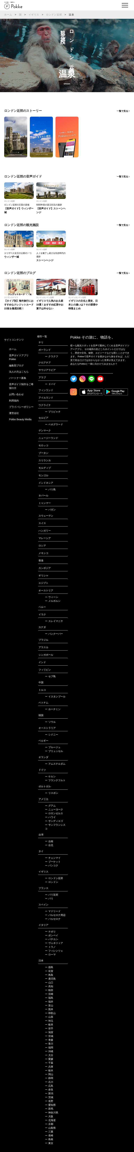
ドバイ (50, 384)
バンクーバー (54, 633)
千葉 (49, 1062)
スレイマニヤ (54, 621)
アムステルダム (55, 763)
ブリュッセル (54, 751)
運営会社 (14, 413)
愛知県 (50, 1104)
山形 (49, 1017)
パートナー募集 (17, 378)
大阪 (49, 1116)
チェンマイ (53, 857)
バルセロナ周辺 (55, 915)
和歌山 (50, 1013)
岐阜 (49, 1024)
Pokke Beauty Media (20, 419)
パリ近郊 (51, 894)
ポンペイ (51, 935)
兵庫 (49, 1066)
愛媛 (49, 1059)
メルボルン (53, 600)
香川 (49, 1043)
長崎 (49, 1135)
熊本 (49, 1009)
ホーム (8, 14)
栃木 (49, 1070)
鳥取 (49, 974)
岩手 (49, 1028)
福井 (49, 1001)
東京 (49, 1143)
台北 (49, 845)
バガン (50, 509)
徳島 (49, 967)
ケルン (50, 776)
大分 (49, 1055)
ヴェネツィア (54, 943)
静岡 (49, 1078)
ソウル (50, 721)
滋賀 (49, 1032)
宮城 (49, 1036)
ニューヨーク (54, 809)
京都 (49, 1124)
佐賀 (49, 971)
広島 (49, 1085)
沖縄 (49, 1051)
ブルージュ (53, 747)
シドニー (51, 734)
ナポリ (50, 931)
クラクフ (51, 356)
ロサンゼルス (54, 813)
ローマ (50, 954)
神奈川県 (51, 1112)
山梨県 (50, 1127)
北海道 (50, 1120)
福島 (49, 997)
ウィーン (51, 597)
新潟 (49, 1093)
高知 (49, 986)
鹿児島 (50, 978)
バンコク (51, 865)
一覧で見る (122, 111)
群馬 (49, 1108)
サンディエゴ (54, 821)
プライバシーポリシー (21, 406)
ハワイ (50, 817)
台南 (49, 841)
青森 (49, 1039)
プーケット (53, 861)
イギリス (34, 14)
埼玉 (49, 1020)
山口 (49, 982)
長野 (49, 1101)
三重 (49, 1131)
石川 (49, 1082)
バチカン (51, 939)
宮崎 (49, 994)
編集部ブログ (16, 365)
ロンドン (51, 882)
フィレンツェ (54, 950)
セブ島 (50, 676)
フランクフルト (55, 780)
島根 (49, 1139)
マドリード (53, 911)
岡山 (49, 1074)
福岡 (49, 1047)
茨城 (49, 1097)
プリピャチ (53, 411)
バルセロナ (53, 918)
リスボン (51, 793)
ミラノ (50, 946)
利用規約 (14, 400)
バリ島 (50, 489)
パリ (49, 898)
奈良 (49, 1089)
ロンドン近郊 (54, 14)
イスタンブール (55, 696)
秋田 (49, 990)
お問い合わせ (16, 394)
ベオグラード (54, 424)
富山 (49, 1005)
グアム (50, 805)
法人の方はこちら (19, 371)
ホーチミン (53, 709)
